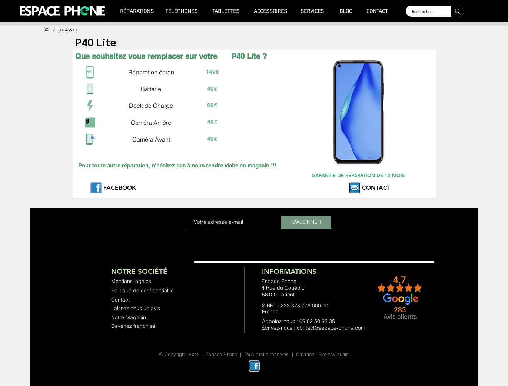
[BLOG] (346, 11)
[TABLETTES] (226, 11)
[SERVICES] (312, 11)
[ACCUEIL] (47, 30)
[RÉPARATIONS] (137, 11)
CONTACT (376, 187)
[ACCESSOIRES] (270, 11)
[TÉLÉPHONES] (181, 11)
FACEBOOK (119, 187)
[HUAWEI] (67, 30)
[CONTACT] (377, 11)
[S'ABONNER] (306, 222)
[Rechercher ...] (424, 11)
